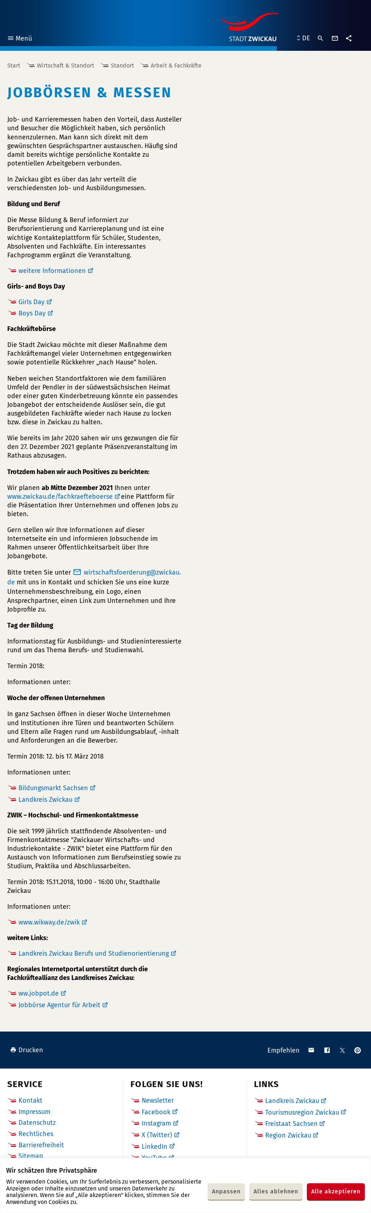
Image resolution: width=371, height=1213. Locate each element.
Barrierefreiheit (41, 1145)
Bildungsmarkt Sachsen (53, 788)
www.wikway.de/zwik (49, 922)
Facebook (156, 1112)
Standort (122, 65)
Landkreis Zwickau (45, 800)
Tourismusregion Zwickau (302, 1112)
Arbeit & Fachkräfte (176, 65)
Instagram (156, 1123)
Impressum (34, 1112)
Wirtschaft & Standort (65, 65)
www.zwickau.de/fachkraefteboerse (60, 497)
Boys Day (32, 313)
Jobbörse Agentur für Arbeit (59, 1005)
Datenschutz (37, 1123)
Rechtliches (35, 1134)
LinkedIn (154, 1147)
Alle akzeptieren (335, 1191)
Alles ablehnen (276, 1191)
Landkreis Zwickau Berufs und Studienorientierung (93, 953)
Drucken (26, 1050)
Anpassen (226, 1191)
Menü (19, 39)
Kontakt (30, 1100)
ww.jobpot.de (38, 993)
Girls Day (31, 302)
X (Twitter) (157, 1135)
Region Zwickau (288, 1135)
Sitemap (30, 1156)
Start (13, 65)
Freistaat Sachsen (291, 1124)
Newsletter (158, 1100)
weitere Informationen (52, 271)
